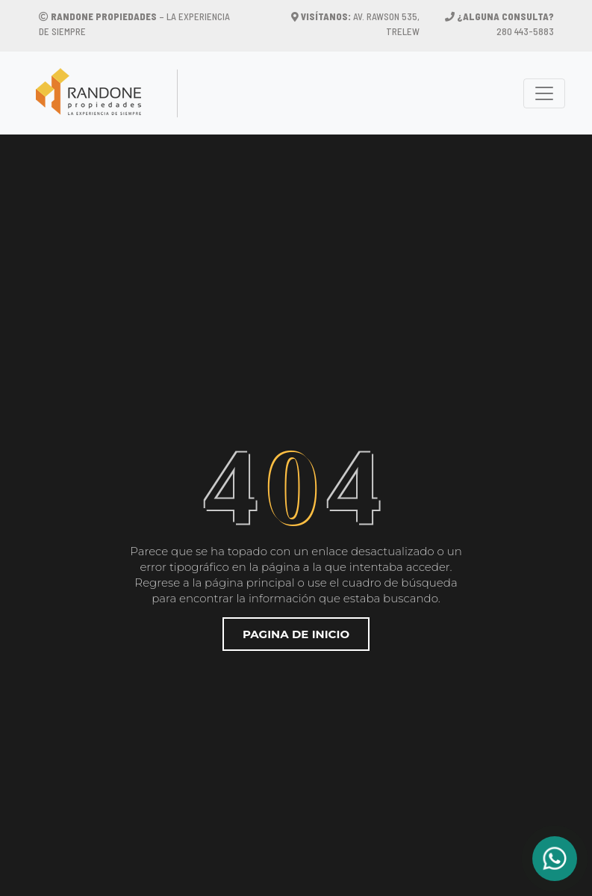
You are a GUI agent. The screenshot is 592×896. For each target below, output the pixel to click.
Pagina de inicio (296, 634)
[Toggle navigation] (544, 93)
